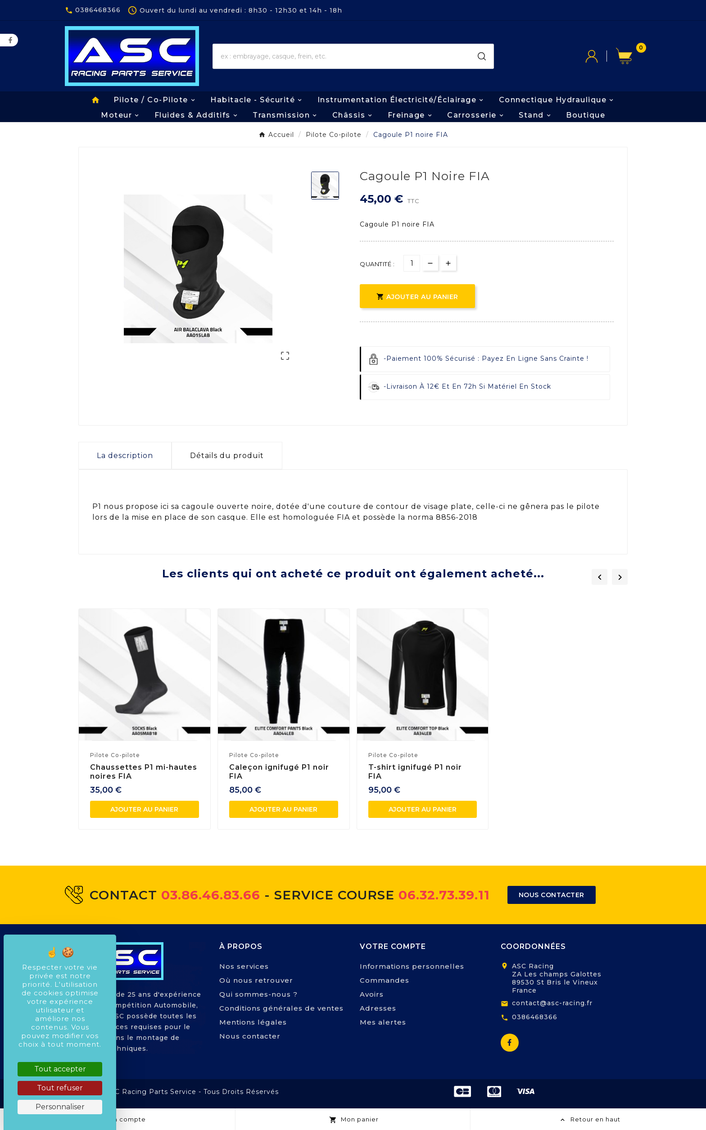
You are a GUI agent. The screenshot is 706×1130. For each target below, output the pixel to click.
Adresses (378, 1008)
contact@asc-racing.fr (552, 1003)
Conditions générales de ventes (281, 1008)
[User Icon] (600, 56)
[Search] (482, 56)
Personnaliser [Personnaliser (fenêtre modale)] (60, 1107)
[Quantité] (411, 263)
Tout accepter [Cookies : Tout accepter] (60, 1069)
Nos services (244, 966)
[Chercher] (342, 56)
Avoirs (372, 994)
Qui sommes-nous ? (258, 994)
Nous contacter (250, 1036)
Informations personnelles (412, 966)
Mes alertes (383, 1022)
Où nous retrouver (256, 980)
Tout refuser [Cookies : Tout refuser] (60, 1088)
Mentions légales (253, 1022)
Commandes (384, 980)
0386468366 (534, 1017)
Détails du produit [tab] (227, 455)
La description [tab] (125, 455)
